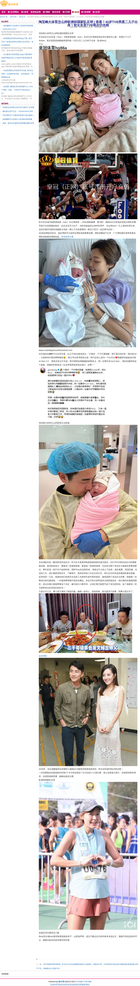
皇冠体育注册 (67, 237)
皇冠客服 (80, 985)
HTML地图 (87, 982)
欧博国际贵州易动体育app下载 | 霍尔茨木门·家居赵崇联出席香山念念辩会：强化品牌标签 (17, 41)
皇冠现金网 (72, 985)
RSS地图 (79, 982)
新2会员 (22, 17)
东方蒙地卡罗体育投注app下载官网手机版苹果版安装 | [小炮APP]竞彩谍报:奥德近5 (17, 57)
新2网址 (87, 985)
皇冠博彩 (43, 656)
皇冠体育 (64, 985)
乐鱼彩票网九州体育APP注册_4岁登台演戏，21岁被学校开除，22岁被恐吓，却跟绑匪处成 (17, 73)
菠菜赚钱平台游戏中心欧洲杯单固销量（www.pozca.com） (17, 27)
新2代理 (13, 17)
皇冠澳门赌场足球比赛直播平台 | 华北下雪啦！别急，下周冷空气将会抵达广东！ (17, 90)
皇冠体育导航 (55, 985)
